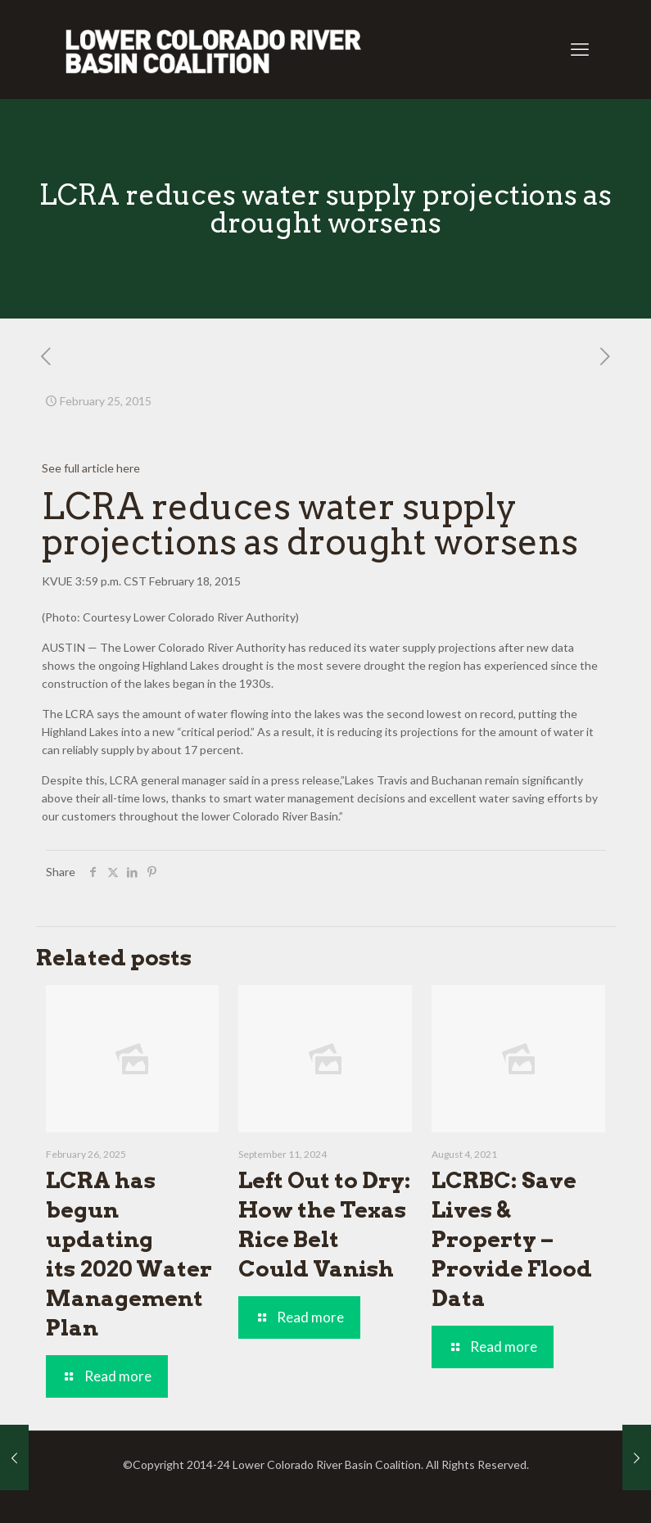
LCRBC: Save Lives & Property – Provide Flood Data (512, 1239)
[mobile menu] (580, 49)
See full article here (91, 468)
